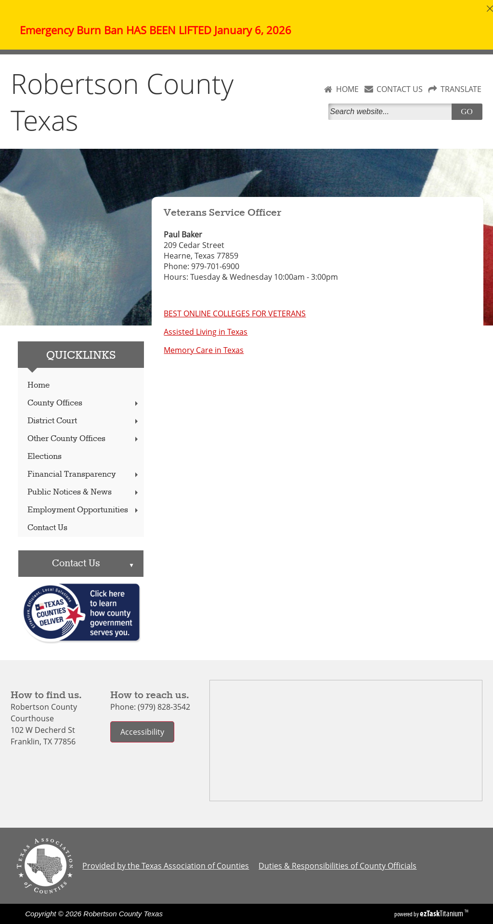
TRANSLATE (461, 89)
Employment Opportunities (83, 510)
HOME (347, 89)
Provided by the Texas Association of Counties (165, 865)
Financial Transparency (83, 474)
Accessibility (142, 732)
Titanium (442, 913)
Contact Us (47, 528)
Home (38, 385)
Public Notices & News (83, 492)
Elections (44, 457)
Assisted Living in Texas (205, 331)
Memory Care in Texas (204, 350)
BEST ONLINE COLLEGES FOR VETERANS (235, 313)
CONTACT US (399, 89)
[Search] (391, 112)
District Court (83, 421)
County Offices (83, 403)
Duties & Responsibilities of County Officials (337, 865)
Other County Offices (83, 439)
